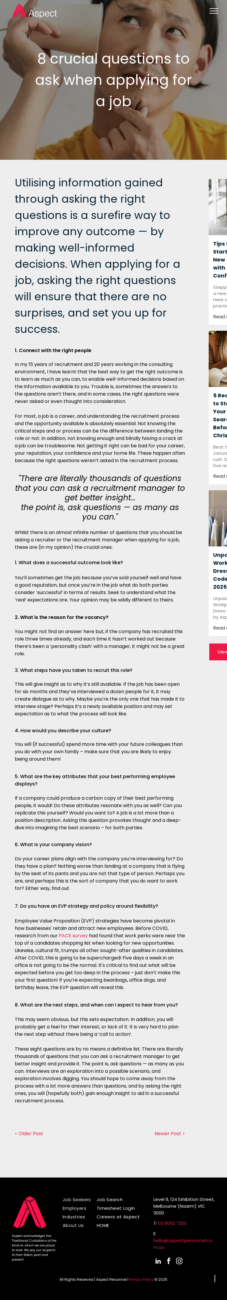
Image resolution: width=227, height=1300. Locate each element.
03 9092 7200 (172, 1223)
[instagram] (179, 1262)
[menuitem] (82, 1199)
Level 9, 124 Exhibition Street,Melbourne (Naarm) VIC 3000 (184, 1206)
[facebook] (169, 1262)
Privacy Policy (141, 1279)
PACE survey (73, 935)
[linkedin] (158, 1262)
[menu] (214, 11)
